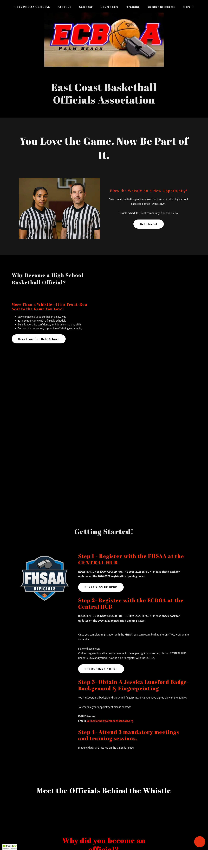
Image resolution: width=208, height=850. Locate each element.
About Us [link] (64, 6)
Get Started (148, 224)
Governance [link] (110, 6)
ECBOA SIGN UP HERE (101, 669)
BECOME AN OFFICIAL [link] (33, 6)
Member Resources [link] (161, 6)
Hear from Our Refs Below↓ (38, 339)
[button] (187, 7)
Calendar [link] (86, 6)
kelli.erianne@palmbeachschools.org (110, 721)
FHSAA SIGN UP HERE (101, 587)
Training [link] (133, 6)
